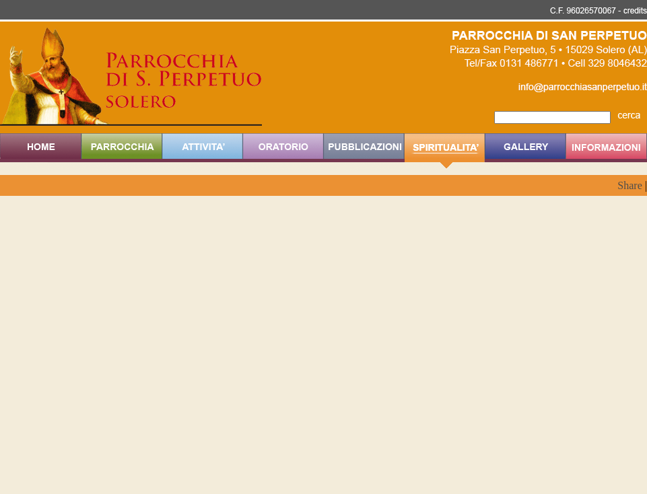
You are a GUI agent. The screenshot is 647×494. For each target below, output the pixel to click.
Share (629, 185)
